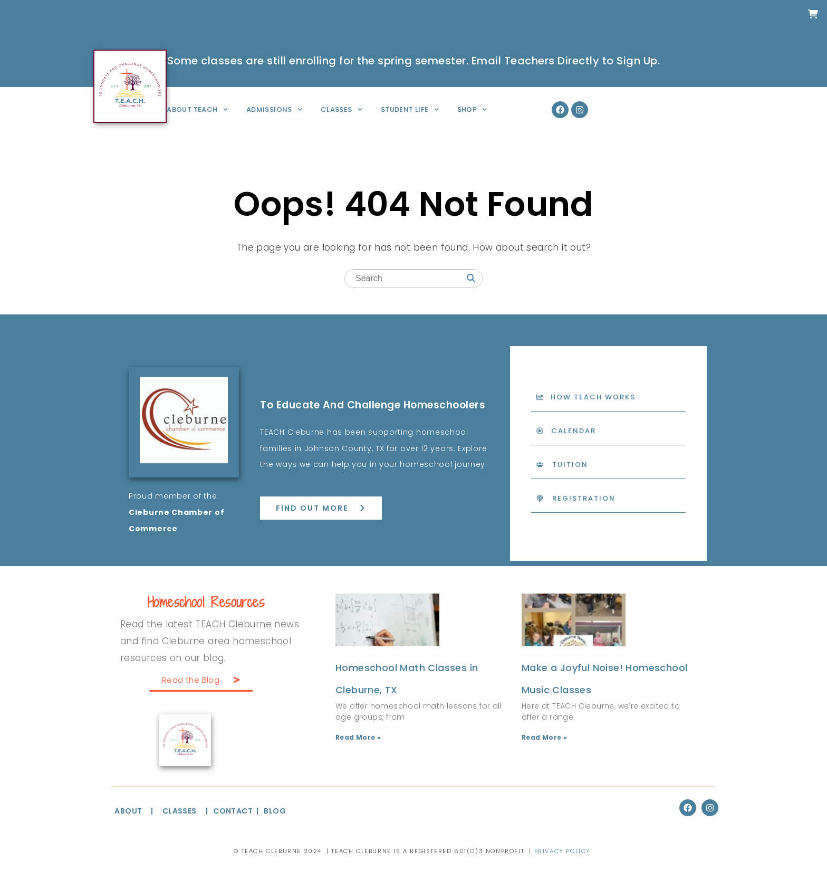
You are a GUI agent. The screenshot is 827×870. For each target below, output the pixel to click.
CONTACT (233, 811)
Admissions (274, 109)
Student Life (410, 109)
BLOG (275, 811)
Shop (472, 109)
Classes (341, 109)
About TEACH (197, 109)
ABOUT (128, 811)
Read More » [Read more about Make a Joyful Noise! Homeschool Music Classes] (544, 737)
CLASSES (179, 811)
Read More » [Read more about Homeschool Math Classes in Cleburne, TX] (358, 737)
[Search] (471, 279)
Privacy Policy (562, 851)
